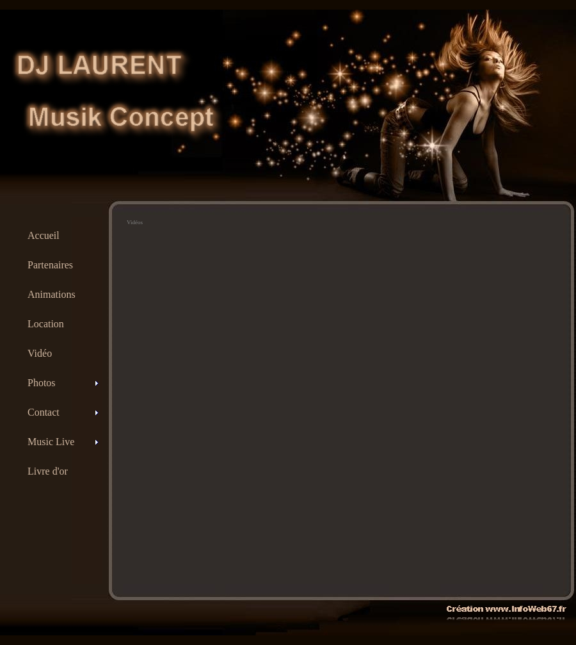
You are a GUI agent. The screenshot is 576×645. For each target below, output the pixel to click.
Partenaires (50, 264)
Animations (52, 294)
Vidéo (40, 353)
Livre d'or (48, 471)
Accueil (44, 235)
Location (46, 323)
